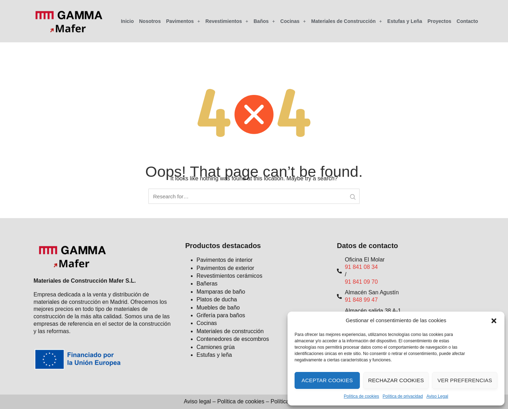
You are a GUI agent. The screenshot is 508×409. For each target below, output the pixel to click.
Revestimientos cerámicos (229, 276)
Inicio (127, 21)
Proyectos (440, 21)
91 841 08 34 (361, 267)
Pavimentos (183, 21)
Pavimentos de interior (224, 260)
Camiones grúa (215, 347)
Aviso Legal (437, 396)
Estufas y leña (214, 355)
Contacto (467, 21)
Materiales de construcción (230, 331)
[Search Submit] (353, 196)
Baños (264, 21)
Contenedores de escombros (232, 339)
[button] (493, 320)
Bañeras (207, 284)
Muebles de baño (218, 308)
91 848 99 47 (361, 300)
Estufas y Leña (404, 21)
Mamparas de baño (220, 292)
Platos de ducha (216, 299)
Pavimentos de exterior (225, 268)
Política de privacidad (403, 396)
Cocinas (293, 21)
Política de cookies (361, 396)
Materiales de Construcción (346, 21)
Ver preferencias (464, 380)
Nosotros (150, 21)
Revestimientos (226, 21)
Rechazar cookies (396, 380)
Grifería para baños (220, 315)
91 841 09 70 (361, 282)
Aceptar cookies (327, 380)
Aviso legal (197, 401)
